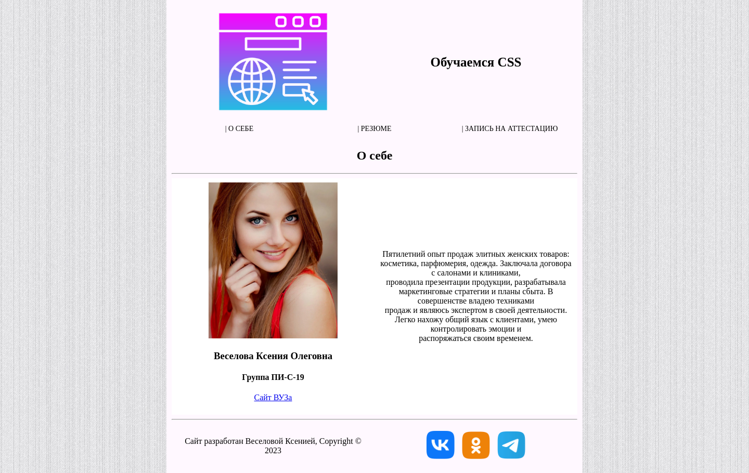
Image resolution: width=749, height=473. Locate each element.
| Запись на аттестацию (510, 129)
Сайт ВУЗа (273, 397)
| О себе (239, 129)
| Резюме (374, 129)
